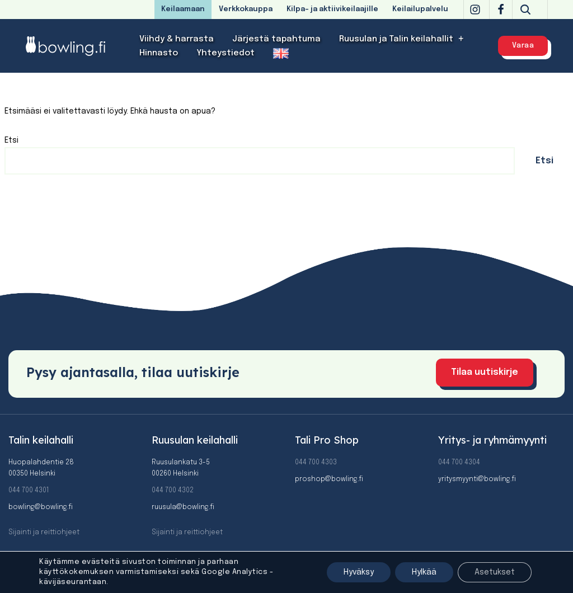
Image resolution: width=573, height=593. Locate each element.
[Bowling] (72, 45)
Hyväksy (359, 572)
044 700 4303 (316, 462)
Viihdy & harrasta (176, 39)
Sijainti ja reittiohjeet (43, 532)
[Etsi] (525, 9)
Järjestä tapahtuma (276, 39)
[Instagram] (475, 9)
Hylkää (424, 572)
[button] (461, 39)
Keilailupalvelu (420, 9)
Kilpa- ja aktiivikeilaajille (332, 9)
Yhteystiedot (225, 53)
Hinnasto (158, 53)
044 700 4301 (28, 490)
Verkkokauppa (246, 9)
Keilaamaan (183, 9)
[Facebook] (501, 9)
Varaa (523, 45)
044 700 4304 (459, 462)
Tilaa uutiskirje (484, 372)
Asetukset (495, 572)
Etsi (11, 140)
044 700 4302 (173, 490)
